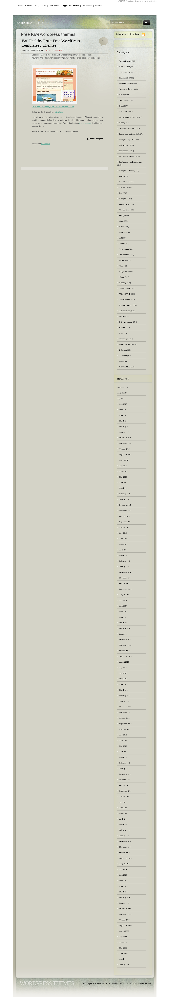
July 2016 (123, 466)
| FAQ (36, 6)
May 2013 (123, 679)
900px (121, 316)
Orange (122, 215)
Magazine (123, 232)
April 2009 (123, 953)
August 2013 (124, 662)
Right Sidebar (124, 67)
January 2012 (124, 768)
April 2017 (123, 415)
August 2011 (124, 796)
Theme (122, 277)
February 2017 (124, 426)
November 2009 (125, 914)
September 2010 (125, 858)
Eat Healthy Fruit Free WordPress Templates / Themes (51, 42)
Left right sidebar (125, 322)
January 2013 (124, 701)
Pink (121, 361)
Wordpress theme (125, 89)
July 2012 (123, 735)
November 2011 (125, 780)
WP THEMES (124, 367)
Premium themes (125, 83)
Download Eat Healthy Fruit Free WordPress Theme (53, 107)
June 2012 (123, 740)
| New (43, 6)
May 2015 (123, 544)
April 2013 (123, 684)
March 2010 (123, 892)
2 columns (123, 72)
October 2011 (124, 785)
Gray (121, 221)
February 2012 (124, 763)
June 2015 (123, 539)
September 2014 (125, 589)
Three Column (124, 299)
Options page (124, 204)
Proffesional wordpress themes (130, 162)
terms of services (127, 983)
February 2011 (124, 830)
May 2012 (123, 746)
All (120, 238)
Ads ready (123, 187)
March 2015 (123, 555)
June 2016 (123, 471)
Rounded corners (125, 305)
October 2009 (124, 920)
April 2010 (123, 886)
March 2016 (123, 488)
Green (121, 176)
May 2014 (123, 611)
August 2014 (124, 595)
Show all (58, 50)
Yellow (122, 243)
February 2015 (124, 561)
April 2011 (123, 819)
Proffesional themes (126, 156)
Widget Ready (124, 61)
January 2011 (124, 836)
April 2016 (123, 482)
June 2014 (123, 606)
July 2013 (123, 667)
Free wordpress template (128, 134)
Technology (123, 339)
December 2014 (125, 572)
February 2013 (124, 695)
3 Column (123, 356)
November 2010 (125, 847)
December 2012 (125, 707)
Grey (121, 266)
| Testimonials (86, 6)
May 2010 (123, 881)
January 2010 (124, 903)
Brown (121, 227)
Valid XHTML (124, 294)
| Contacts (28, 6)
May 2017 (123, 410)
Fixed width (123, 78)
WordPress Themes (30, 22)
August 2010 (124, 864)
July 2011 (123, 802)
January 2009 (124, 965)
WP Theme (123, 100)
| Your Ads (97, 6)
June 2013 (123, 673)
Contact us (45, 144)
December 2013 (125, 639)
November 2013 (125, 645)
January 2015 (124, 567)
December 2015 (125, 505)
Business (122, 260)
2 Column (123, 350)
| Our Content (53, 6)
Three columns (125, 288)
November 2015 (125, 510)
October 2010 (124, 852)
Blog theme (123, 271)
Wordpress (123, 199)
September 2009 (125, 925)
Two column (124, 249)
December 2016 (125, 438)
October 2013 (124, 651)
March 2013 (123, 690)
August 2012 (124, 729)
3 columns (123, 111)
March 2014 (123, 623)
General (122, 327)
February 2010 (124, 897)
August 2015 (124, 527)
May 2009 (123, 948)
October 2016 (124, 449)
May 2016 (123, 477)
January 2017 (124, 432)
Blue (121, 106)
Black (121, 123)
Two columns (124, 255)
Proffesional (123, 151)
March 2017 (123, 421)
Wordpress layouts (126, 139)
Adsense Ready (125, 311)
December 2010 (125, 841)
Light (121, 333)
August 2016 (124, 460)
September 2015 (125, 522)
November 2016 (125, 443)
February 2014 (124, 628)
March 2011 (123, 824)
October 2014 (124, 583)
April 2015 (123, 550)
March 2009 (123, 959)
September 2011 (125, 791)
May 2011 (123, 813)
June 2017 (123, 404)
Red (120, 193)
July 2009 (123, 937)
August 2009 (124, 931)
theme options (85, 123)
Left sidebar (123, 145)
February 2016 (124, 494)
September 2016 (125, 454)
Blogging (122, 283)
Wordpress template (126, 128)
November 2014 (125, 578)
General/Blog (124, 210)
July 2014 (123, 600)
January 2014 (124, 634)
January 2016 (124, 499)
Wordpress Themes (126, 170)
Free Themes (124, 182)
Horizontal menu (125, 344)
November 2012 (125, 712)
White (121, 95)
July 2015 (123, 533)
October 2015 (124, 516)
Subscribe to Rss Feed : (128, 34)
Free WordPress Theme (128, 117)
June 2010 (123, 875)
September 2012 (125, 724)
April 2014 (123, 617)
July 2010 (123, 869)
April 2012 (123, 752)
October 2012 (124, 718)
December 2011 (125, 774)
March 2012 (123, 757)
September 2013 (125, 656)
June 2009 (123, 942)
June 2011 (123, 808)
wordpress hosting (143, 983)
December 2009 (125, 909)
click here (59, 112)
